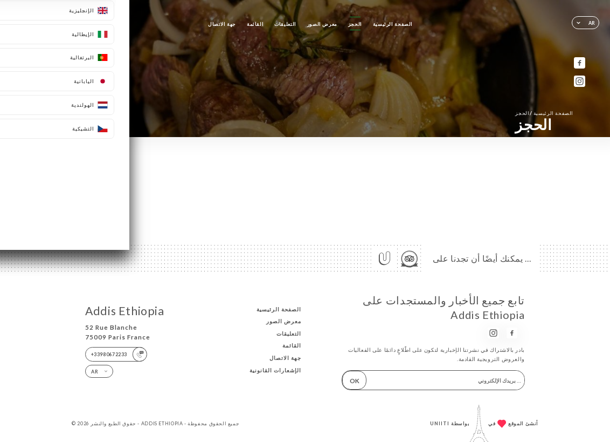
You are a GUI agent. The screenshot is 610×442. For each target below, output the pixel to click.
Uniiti (439, 423)
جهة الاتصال (222, 24)
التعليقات (285, 24)
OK (354, 380)
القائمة (255, 24)
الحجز (355, 24)
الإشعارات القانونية (275, 370)
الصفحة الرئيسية (393, 24)
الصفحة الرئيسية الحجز (544, 113)
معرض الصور (322, 24)
